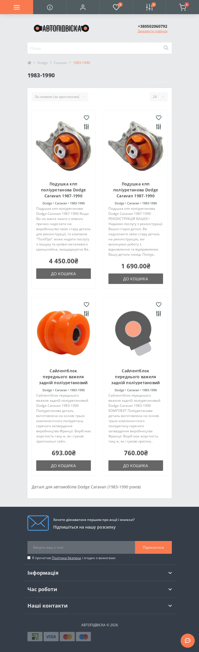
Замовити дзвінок (153, 31)
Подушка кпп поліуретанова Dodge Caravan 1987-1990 (63, 189)
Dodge (42, 62)
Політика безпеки (66, 557)
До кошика (63, 273)
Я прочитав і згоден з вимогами (73, 557)
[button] (82, 7)
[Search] (166, 48)
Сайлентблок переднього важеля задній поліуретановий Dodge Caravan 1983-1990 (63, 382)
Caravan (60, 62)
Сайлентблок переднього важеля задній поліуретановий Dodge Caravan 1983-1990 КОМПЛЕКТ (135, 382)
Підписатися (153, 547)
